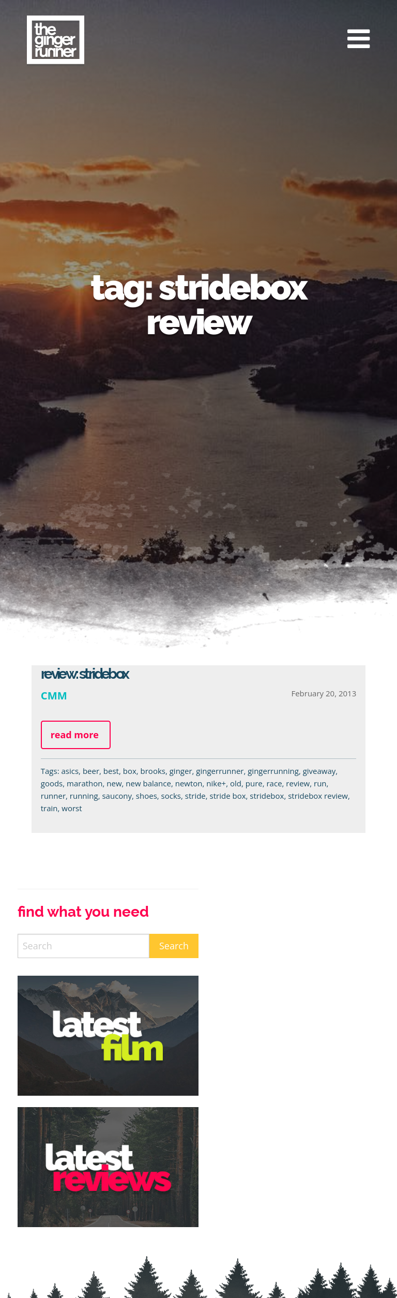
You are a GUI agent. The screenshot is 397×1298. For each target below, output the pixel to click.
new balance (148, 783)
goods (52, 783)
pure (254, 783)
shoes (146, 795)
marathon (84, 783)
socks (171, 795)
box (129, 771)
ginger (181, 771)
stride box (228, 795)
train (49, 808)
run (320, 783)
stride (195, 795)
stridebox (267, 795)
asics (70, 771)
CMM (54, 695)
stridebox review (318, 795)
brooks (153, 771)
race (274, 783)
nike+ (216, 783)
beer (91, 771)
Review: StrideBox (84, 673)
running (84, 795)
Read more (75, 734)
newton (189, 783)
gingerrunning (273, 771)
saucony (117, 795)
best (111, 771)
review (298, 783)
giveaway (319, 771)
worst (72, 808)
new (113, 783)
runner (53, 795)
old (235, 783)
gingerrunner (219, 771)
